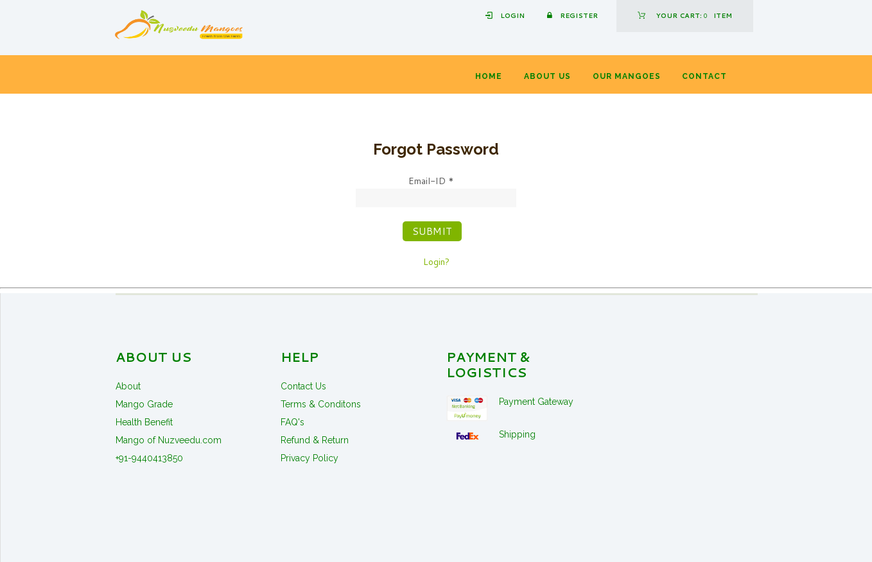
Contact (704, 76)
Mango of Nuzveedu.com (169, 440)
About (128, 386)
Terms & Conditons (321, 404)
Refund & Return (315, 440)
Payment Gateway (536, 401)
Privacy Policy (309, 458)
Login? (436, 261)
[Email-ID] (436, 198)
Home (488, 76)
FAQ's (292, 422)
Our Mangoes (627, 76)
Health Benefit (144, 422)
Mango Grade (144, 404)
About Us (547, 76)
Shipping (517, 434)
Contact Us (303, 386)
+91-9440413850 (149, 458)
